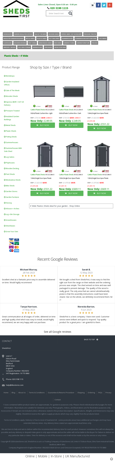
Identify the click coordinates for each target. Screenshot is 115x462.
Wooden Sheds (11, 96)
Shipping (81, 392)
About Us (22, 392)
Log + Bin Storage (11, 214)
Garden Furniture (11, 197)
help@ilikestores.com (14, 385)
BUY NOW (42, 125)
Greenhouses (10, 220)
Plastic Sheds (11, 55)
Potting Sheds (10, 137)
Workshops (9, 76)
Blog (13, 392)
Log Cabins (9, 157)
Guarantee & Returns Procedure (61, 392)
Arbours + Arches (11, 208)
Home (6, 392)
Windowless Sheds (12, 180)
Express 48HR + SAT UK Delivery (14, 103)
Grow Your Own (11, 231)
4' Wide (24, 55)
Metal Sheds (10, 125)
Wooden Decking (11, 168)
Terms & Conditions (37, 392)
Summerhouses (11, 142)
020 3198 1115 (59, 8)
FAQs (100, 392)
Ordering (91, 392)
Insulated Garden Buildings (11, 118)
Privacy (108, 392)
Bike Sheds (9, 186)
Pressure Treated (12, 111)
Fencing (8, 203)
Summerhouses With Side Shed (13, 149)
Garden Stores (10, 191)
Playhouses (9, 163)
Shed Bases (9, 226)
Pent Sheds (9, 174)
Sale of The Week (11, 90)
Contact (58, 399)
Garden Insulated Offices (11, 83)
